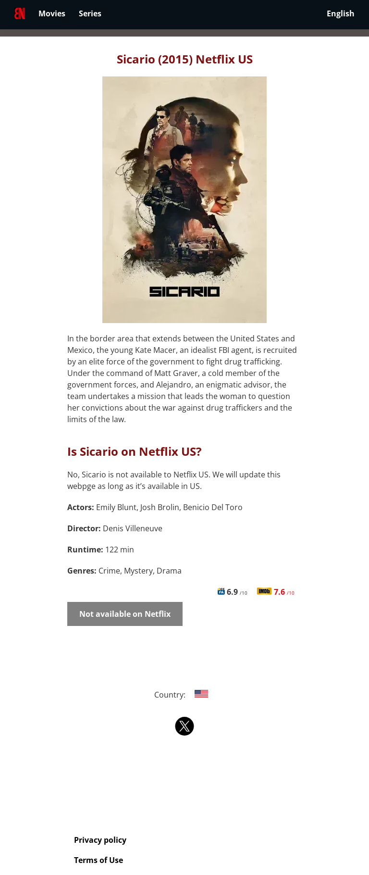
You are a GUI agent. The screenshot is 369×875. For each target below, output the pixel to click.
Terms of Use (98, 860)
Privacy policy (100, 840)
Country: (184, 694)
